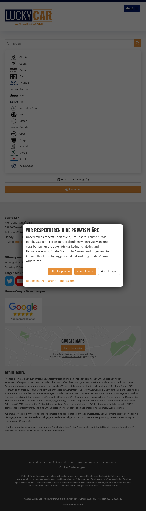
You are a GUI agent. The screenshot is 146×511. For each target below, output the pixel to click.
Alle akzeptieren (60, 271)
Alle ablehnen (85, 271)
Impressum (67, 281)
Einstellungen (109, 271)
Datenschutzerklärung (41, 281)
